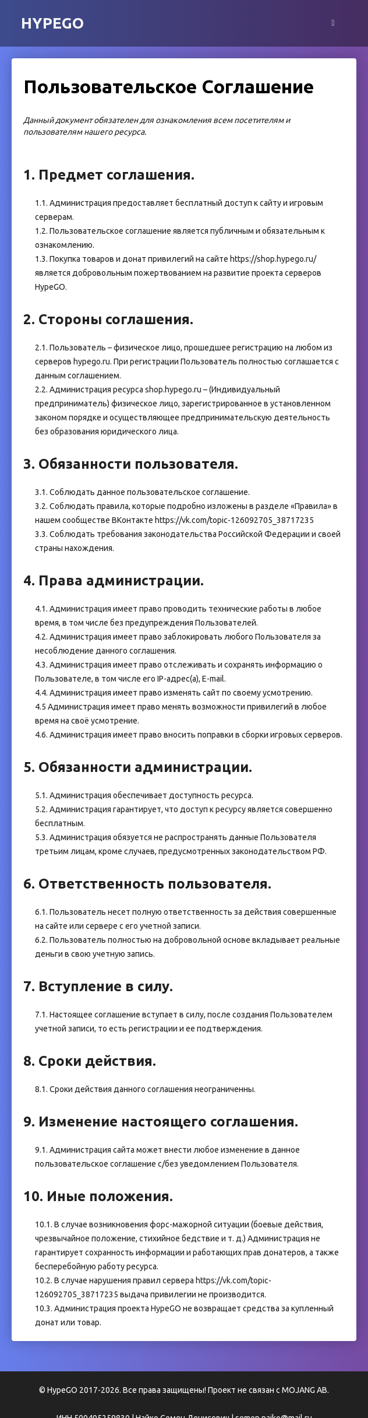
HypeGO (52, 23)
